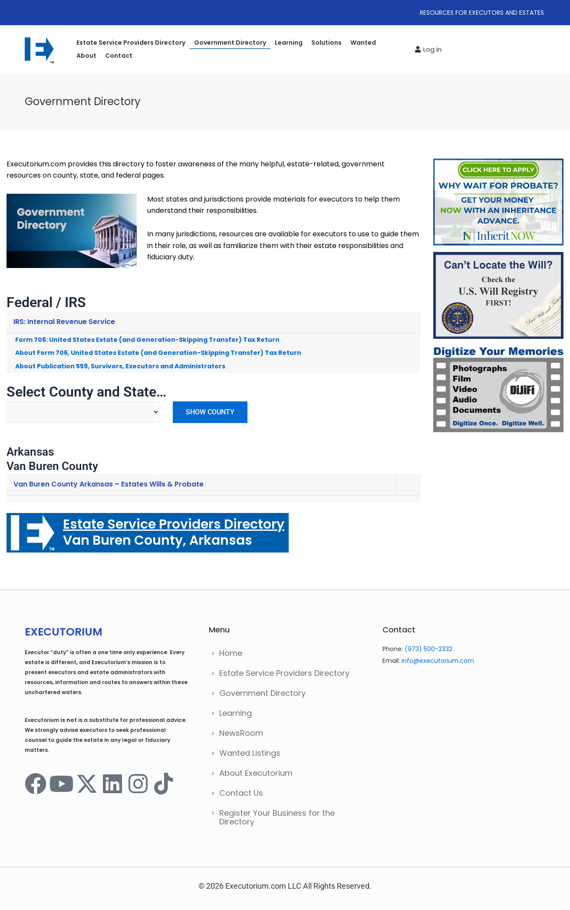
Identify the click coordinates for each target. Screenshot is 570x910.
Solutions (326, 42)
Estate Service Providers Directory (130, 42)
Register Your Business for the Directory (277, 817)
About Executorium (256, 773)
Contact (118, 55)
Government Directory (230, 42)
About (86, 55)
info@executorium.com (438, 660)
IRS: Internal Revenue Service (64, 322)
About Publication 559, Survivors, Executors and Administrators (120, 366)
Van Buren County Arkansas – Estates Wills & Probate (108, 484)
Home (230, 653)
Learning (289, 42)
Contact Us (241, 793)
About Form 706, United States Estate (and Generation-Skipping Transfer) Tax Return (158, 352)
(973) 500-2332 (428, 649)
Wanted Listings (249, 753)
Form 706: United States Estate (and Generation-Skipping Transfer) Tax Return (147, 339)
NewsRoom (241, 733)
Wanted (363, 42)
